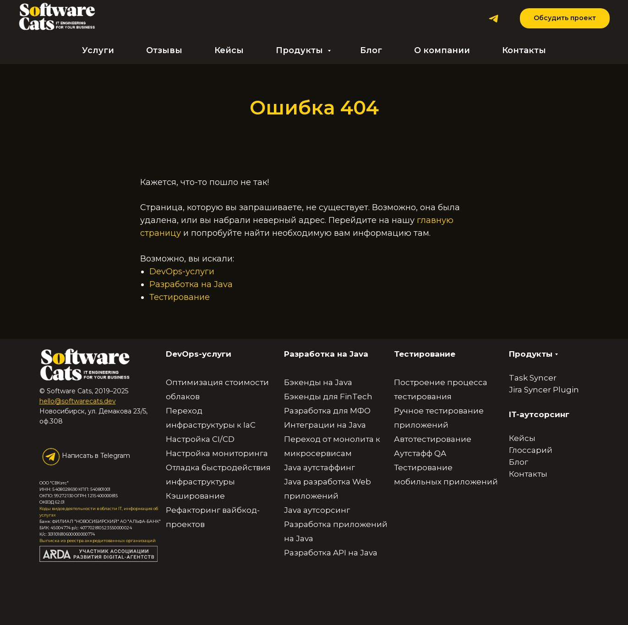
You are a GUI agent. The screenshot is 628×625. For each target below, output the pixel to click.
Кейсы (229, 50)
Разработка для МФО (327, 410)
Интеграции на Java (325, 424)
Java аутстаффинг (319, 467)
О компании (442, 50)
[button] (565, 18)
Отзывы (164, 50)
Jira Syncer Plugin (544, 389)
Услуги (98, 50)
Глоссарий (530, 450)
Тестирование (179, 297)
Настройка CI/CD (200, 439)
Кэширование (195, 495)
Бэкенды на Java (318, 382)
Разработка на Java (191, 284)
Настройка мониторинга (217, 453)
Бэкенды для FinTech (328, 396)
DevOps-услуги (181, 271)
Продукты (300, 50)
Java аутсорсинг (317, 510)
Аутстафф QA (420, 453)
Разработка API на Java (330, 552)
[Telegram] (493, 18)
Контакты (524, 50)
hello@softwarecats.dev (77, 401)
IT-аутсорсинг (539, 414)
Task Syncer (533, 377)
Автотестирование (432, 439)
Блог (371, 50)
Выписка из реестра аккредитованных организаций (97, 540)
